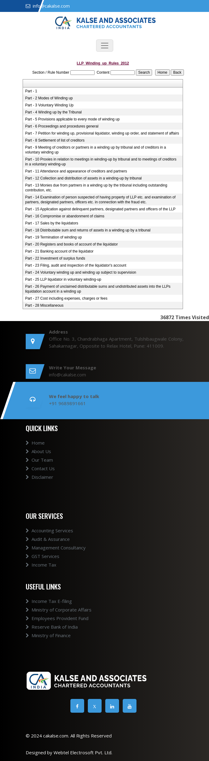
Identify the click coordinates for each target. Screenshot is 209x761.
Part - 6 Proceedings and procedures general (61, 126)
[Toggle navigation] (104, 45)
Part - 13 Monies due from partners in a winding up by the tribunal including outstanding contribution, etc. (96, 187)
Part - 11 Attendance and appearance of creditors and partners (76, 171)
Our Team (39, 460)
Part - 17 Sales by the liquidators (51, 223)
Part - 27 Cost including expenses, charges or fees (66, 298)
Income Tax (41, 565)
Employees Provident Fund (57, 618)
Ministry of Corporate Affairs (58, 610)
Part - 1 (31, 91)
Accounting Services (49, 530)
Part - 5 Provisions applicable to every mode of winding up (72, 119)
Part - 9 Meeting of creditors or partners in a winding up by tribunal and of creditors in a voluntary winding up (95, 149)
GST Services (42, 556)
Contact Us (40, 468)
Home (35, 443)
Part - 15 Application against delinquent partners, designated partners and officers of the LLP (100, 209)
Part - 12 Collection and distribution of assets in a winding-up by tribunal (83, 178)
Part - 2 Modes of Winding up (49, 98)
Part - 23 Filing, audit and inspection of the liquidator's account (75, 265)
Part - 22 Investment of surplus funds (55, 258)
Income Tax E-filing (49, 601)
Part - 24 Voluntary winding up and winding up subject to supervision (80, 272)
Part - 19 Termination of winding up (53, 237)
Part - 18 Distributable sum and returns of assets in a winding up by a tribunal (88, 230)
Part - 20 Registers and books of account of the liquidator (71, 244)
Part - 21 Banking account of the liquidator (59, 251)
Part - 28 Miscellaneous (44, 305)
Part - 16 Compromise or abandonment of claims (64, 216)
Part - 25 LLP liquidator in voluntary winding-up (63, 279)
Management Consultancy (56, 548)
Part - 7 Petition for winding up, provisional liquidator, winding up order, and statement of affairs (102, 133)
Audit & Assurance (48, 539)
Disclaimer (39, 477)
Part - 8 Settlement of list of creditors (54, 140)
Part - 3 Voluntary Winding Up (49, 105)
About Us (38, 451)
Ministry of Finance (48, 635)
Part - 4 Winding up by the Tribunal (53, 112)
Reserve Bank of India (52, 627)
